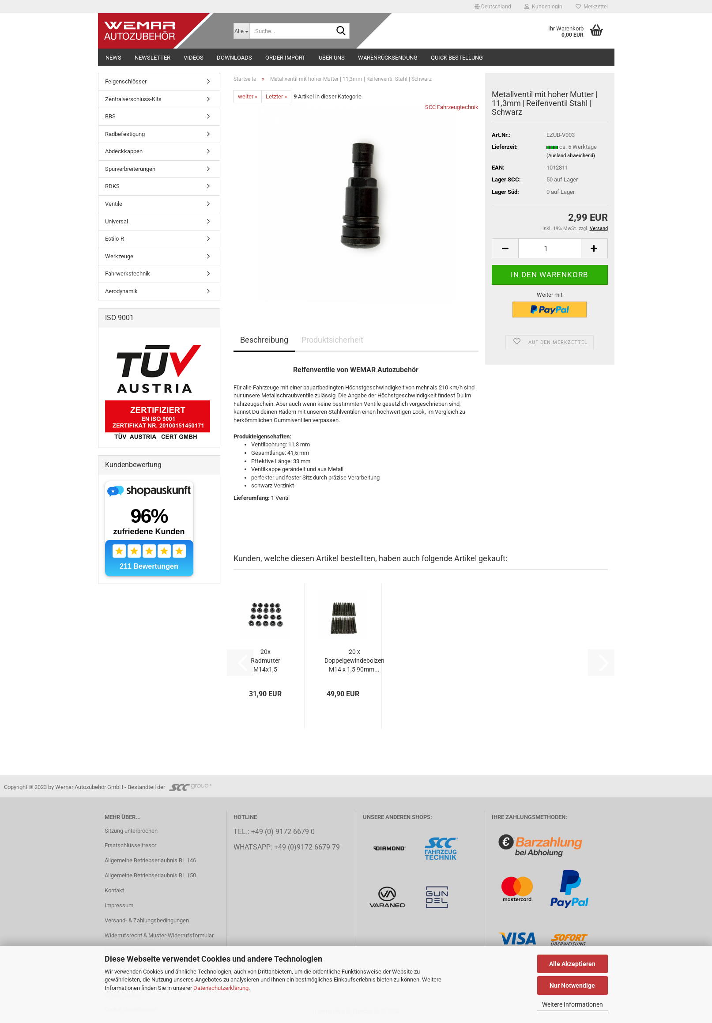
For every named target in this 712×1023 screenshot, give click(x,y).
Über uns (332, 57)
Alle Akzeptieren (572, 963)
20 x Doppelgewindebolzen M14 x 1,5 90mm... (354, 660)
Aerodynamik (121, 291)
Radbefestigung (125, 134)
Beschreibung (264, 339)
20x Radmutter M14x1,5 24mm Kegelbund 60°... (265, 661)
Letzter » (276, 96)
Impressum (119, 905)
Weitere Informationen (572, 1004)
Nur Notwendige (572, 985)
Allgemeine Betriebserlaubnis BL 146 (150, 860)
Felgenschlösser (126, 81)
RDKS (112, 186)
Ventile (113, 203)
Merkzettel (592, 7)
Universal (116, 221)
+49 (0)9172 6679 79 (307, 847)
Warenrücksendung (388, 57)
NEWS (113, 57)
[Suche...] (241, 31)
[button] (493, 6)
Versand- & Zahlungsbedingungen (147, 920)
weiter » (247, 96)
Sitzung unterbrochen (131, 830)
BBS (110, 116)
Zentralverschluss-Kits (133, 99)
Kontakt (114, 890)
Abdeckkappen (124, 151)
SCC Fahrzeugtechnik (451, 107)
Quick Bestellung (457, 57)
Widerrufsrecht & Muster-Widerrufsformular (159, 935)
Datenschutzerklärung (221, 988)
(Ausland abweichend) (570, 156)
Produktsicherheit (332, 339)
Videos (193, 57)
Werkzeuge (119, 256)
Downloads (234, 57)
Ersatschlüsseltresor (130, 845)
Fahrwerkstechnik (127, 273)
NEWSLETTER (152, 57)
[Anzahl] (549, 248)
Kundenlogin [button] (543, 7)
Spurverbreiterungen (130, 169)
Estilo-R (114, 238)
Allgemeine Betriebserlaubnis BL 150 (150, 875)
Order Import (285, 57)
